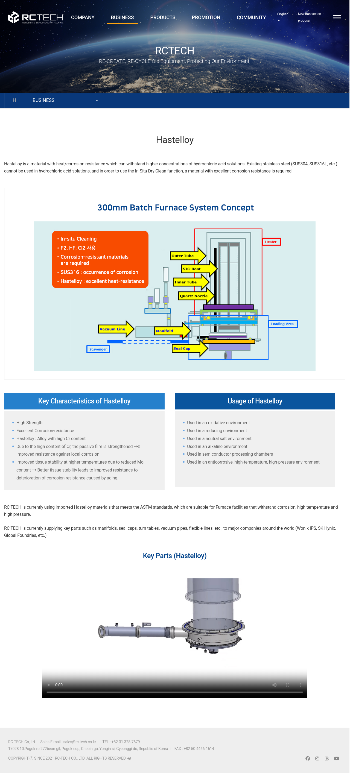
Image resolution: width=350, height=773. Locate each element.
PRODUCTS (162, 18)
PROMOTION (206, 18)
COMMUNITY (251, 18)
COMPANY (83, 18)
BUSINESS (122, 18)
